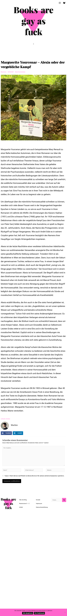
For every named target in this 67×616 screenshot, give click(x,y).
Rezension (3, 72)
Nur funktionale (39, 613)
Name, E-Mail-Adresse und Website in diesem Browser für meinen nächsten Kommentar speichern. (34, 476)
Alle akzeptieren (28, 613)
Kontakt (38, 500)
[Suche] (64, 500)
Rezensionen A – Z (24, 503)
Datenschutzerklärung (42, 507)
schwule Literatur (5, 419)
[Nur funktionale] (65, 612)
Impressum (39, 503)
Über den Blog (23, 500)
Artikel (21, 507)
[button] (33, 44)
